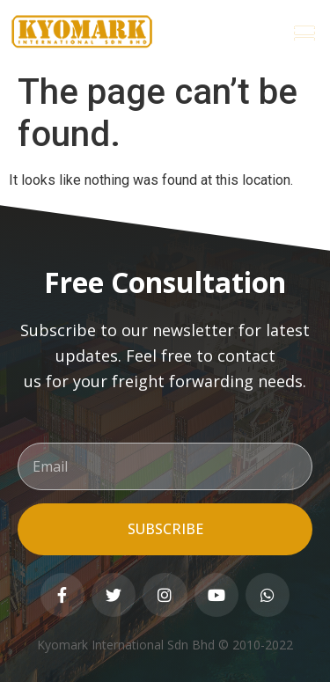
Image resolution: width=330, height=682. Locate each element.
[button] (304, 32)
